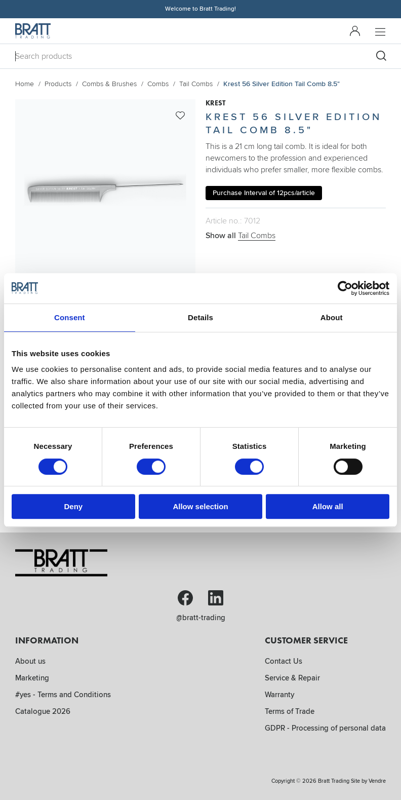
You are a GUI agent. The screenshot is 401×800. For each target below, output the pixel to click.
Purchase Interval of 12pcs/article (264, 192)
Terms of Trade (289, 711)
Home (24, 84)
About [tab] (331, 317)
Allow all (327, 506)
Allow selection (200, 506)
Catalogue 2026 (42, 711)
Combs (158, 84)
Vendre (377, 781)
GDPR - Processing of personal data (325, 728)
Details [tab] (200, 317)
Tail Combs (196, 84)
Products (58, 84)
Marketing (32, 677)
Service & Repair (292, 677)
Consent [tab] (69, 317)
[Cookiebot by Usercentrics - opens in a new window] (345, 288)
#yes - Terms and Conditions (63, 694)
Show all (240, 236)
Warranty (279, 694)
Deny (73, 506)
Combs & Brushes (109, 84)
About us (30, 661)
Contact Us (283, 661)
